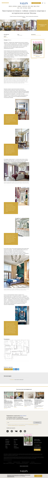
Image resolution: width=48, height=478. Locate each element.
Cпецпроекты (16, 447)
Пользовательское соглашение (22, 463)
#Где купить (5, 408)
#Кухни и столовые (40, 408)
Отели (15, 442)
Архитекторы (7, 444)
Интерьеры (7, 441)
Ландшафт (7, 442)
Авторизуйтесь (12, 379)
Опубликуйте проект (37, 450)
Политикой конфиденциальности (13, 425)
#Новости (15, 407)
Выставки (15, 439)
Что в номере (37, 445)
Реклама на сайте (17, 462)
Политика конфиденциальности (35, 463)
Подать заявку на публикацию (8, 463)
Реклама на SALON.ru (34, 58)
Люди (6, 447)
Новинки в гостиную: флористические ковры (18, 400)
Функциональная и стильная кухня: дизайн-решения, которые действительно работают (39, 402)
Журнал (15, 446)
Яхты (15, 441)
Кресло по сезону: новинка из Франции (28, 400)
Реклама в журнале (25, 462)
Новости (6, 439)
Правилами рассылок (22, 425)
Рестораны (16, 444)
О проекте (10, 462)
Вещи (6, 446)
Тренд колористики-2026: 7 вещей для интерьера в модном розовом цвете (8, 401)
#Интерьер (35, 408)
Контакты (33, 462)
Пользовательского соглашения (33, 424)
